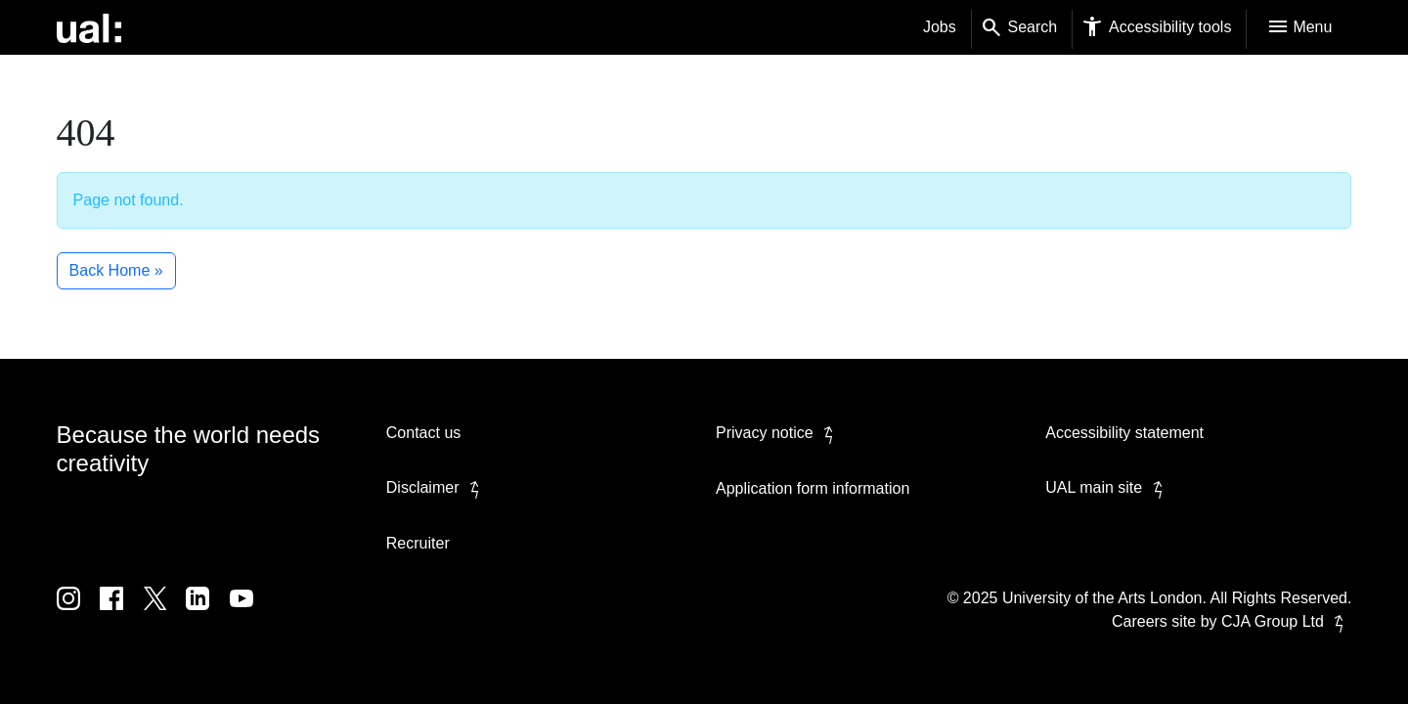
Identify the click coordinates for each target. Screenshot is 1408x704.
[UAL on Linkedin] (207, 612)
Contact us (423, 432)
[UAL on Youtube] (249, 612)
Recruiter (418, 543)
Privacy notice (778, 432)
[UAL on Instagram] (78, 612)
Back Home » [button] (116, 270)
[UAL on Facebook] (121, 612)
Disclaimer (436, 487)
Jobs (939, 27)
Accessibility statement (1124, 432)
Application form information (812, 488)
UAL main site (1107, 487)
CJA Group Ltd (1286, 621)
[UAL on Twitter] (165, 612)
